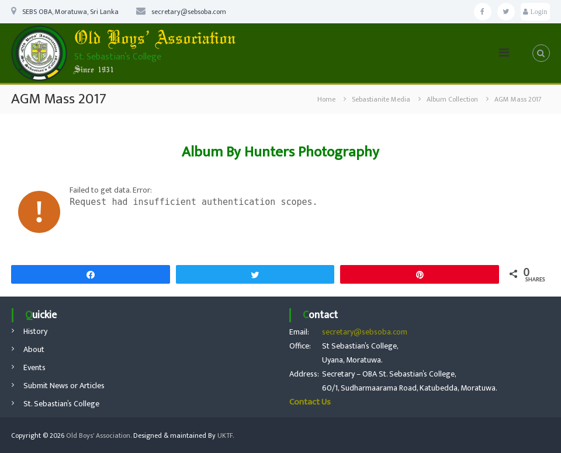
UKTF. (225, 435)
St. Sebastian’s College (61, 403)
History (35, 331)
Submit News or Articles (64, 385)
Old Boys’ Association (155, 39)
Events (34, 367)
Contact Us (310, 402)
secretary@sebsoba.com (364, 332)
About (33, 349)
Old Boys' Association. (98, 435)
